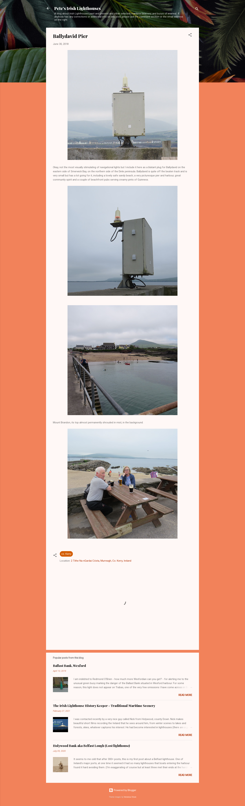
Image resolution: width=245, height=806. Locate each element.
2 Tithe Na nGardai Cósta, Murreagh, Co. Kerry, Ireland (101, 560)
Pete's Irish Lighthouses (77, 8)
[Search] (197, 9)
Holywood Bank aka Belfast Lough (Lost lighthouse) (91, 746)
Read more (185, 695)
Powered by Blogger (122, 790)
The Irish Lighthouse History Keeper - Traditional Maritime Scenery (104, 706)
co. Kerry (66, 553)
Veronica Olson (130, 797)
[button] (190, 35)
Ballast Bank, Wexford (69, 666)
